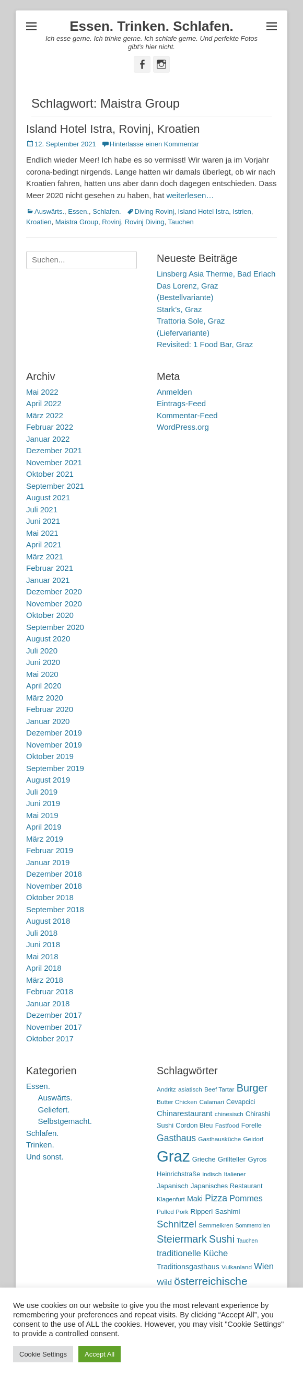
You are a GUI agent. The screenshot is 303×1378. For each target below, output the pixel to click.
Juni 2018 (43, 944)
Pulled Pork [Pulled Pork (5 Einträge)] (172, 1211)
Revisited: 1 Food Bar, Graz (205, 344)
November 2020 (54, 603)
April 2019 (44, 826)
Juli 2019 (41, 791)
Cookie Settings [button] (43, 1354)
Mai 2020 (42, 674)
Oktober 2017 (50, 1038)
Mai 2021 (42, 533)
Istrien (241, 211)
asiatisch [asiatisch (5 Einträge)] (190, 1089)
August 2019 (48, 779)
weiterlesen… (190, 195)
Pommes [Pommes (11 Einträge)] (246, 1198)
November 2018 (54, 885)
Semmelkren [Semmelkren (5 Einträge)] (216, 1225)
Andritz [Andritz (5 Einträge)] (166, 1089)
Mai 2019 (42, 815)
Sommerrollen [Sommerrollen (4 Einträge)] (252, 1225)
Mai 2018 (42, 956)
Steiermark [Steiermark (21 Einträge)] (182, 1239)
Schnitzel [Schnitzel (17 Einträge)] (176, 1224)
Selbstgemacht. (65, 1121)
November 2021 (54, 462)
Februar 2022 (49, 426)
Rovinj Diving (145, 222)
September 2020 (55, 627)
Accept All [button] (99, 1354)
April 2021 (44, 544)
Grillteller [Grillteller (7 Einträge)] (232, 1159)
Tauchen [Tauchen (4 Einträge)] (247, 1240)
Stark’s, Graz (179, 309)
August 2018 (48, 920)
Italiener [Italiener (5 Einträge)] (235, 1174)
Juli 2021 (41, 509)
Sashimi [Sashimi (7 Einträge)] (227, 1211)
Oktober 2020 (50, 615)
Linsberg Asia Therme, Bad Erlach (216, 273)
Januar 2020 (47, 721)
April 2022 (44, 403)
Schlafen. (106, 211)
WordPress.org (183, 426)
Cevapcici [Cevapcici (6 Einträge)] (240, 1102)
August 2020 (48, 638)
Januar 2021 (47, 580)
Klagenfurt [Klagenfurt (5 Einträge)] (171, 1199)
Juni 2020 (43, 662)
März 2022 (44, 415)
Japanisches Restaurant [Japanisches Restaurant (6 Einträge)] (226, 1186)
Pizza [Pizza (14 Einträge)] (216, 1198)
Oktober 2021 (50, 473)
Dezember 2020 (54, 591)
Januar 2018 (47, 1003)
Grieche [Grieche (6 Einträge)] (204, 1159)
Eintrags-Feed (181, 403)
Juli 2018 (41, 932)
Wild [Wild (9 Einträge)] (164, 1282)
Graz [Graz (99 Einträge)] (173, 1156)
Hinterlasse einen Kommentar (154, 144)
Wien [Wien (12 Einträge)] (264, 1266)
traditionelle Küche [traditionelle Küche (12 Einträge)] (192, 1253)
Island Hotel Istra (203, 211)
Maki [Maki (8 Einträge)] (195, 1199)
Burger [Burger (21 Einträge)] (252, 1088)
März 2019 (44, 838)
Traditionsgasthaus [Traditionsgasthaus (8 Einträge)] (188, 1266)
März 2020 (44, 697)
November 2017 (54, 1027)
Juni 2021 (43, 520)
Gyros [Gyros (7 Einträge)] (257, 1159)
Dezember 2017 (54, 1014)
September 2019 (55, 768)
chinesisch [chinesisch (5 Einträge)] (229, 1114)
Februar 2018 (49, 991)
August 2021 (48, 497)
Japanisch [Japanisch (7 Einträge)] (173, 1186)
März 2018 (44, 979)
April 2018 (44, 967)
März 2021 (44, 556)
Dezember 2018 (54, 873)
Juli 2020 (41, 650)
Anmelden (174, 391)
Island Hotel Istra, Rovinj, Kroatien (113, 128)
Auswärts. (49, 211)
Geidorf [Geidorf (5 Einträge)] (253, 1139)
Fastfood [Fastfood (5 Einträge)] (227, 1125)
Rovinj (111, 222)
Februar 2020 (49, 709)
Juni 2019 (43, 803)
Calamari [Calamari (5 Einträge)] (212, 1102)
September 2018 (55, 909)
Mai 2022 (42, 391)
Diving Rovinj (154, 211)
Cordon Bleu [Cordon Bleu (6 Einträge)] (194, 1125)
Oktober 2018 (50, 897)
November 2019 (54, 744)
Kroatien (38, 222)
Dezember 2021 (54, 450)
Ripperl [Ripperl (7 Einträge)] (202, 1211)
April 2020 (44, 685)
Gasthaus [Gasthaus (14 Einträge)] (176, 1138)
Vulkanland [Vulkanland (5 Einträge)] (237, 1267)
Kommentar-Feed (187, 415)
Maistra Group (76, 222)
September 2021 (55, 485)
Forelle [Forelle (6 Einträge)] (251, 1125)
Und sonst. (45, 1156)
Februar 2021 (49, 568)
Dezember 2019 (54, 732)
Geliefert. (54, 1109)
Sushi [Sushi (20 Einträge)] (222, 1239)
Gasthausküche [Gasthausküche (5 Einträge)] (219, 1139)
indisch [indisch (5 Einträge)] (212, 1174)
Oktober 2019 (50, 756)
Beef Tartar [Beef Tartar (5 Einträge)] (219, 1089)
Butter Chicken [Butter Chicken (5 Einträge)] (177, 1102)
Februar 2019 (49, 850)
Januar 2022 (47, 438)
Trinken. (40, 1144)
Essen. (78, 211)
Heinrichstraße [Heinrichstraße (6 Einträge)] (178, 1174)
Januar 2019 (47, 862)
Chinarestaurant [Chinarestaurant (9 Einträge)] (185, 1113)
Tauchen (181, 222)
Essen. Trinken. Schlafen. (151, 26)
